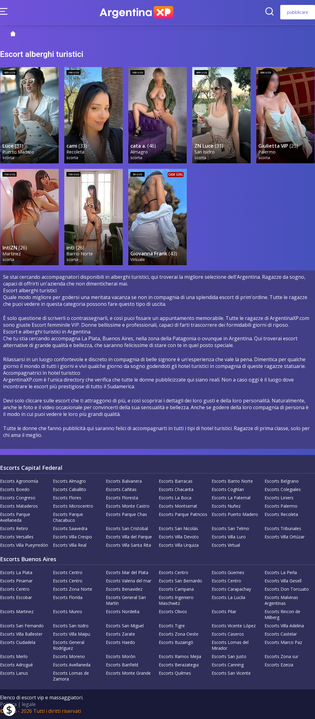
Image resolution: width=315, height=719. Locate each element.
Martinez (11, 254)
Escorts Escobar (16, 597)
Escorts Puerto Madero (235, 514)
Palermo (267, 152)
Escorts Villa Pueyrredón (24, 545)
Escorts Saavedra (70, 528)
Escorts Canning (228, 665)
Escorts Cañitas (121, 489)
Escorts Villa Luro (229, 537)
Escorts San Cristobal (127, 528)
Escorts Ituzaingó (176, 642)
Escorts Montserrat (178, 506)
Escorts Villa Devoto (179, 537)
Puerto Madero (18, 152)
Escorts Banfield (122, 665)
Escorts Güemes (228, 572)
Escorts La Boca (175, 498)
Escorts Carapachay (231, 589)
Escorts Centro (67, 572)
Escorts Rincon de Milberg (282, 614)
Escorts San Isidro (71, 626)
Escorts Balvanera (124, 481)
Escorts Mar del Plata (127, 572)
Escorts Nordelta (122, 611)
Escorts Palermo (281, 506)
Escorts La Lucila (228, 597)
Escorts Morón (120, 656)
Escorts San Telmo (230, 528)
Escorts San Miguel (125, 626)
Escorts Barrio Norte (232, 481)
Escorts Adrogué (16, 665)
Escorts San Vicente (231, 673)
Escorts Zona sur (281, 656)
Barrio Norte (79, 254)
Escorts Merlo (14, 656)
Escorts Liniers (279, 498)
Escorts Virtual (226, 545)
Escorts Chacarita (176, 489)
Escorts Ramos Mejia (180, 656)
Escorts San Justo (229, 656)
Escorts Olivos (173, 611)
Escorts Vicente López (234, 626)
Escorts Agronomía (19, 481)
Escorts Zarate (120, 634)
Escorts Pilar (224, 611)
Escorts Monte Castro (128, 506)
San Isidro (204, 152)
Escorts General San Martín (126, 600)
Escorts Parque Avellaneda (15, 517)
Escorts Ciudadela (17, 642)
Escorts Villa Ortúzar (285, 537)
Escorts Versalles (17, 537)
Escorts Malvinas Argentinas (281, 600)
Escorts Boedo (15, 489)
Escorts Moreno (69, 656)
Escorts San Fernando (22, 626)
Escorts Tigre (172, 626)
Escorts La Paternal (231, 498)
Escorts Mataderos (19, 506)
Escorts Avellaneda (71, 665)
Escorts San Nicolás (178, 528)
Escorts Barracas (176, 481)
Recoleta (75, 152)
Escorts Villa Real (69, 545)
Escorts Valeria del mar (128, 581)
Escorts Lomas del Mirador (230, 645)
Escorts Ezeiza (279, 665)
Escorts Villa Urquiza (179, 545)
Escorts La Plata (16, 572)
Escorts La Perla (281, 572)
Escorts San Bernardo (180, 581)
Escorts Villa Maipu (71, 634)
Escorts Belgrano (282, 481)
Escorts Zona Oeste (178, 634)
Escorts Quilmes (175, 673)
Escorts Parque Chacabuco (68, 517)
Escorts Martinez (17, 611)
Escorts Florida (67, 597)
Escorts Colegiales (283, 489)
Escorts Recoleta (281, 514)
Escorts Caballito (69, 489)
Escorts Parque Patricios (183, 514)
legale (29, 704)
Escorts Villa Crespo (72, 537)
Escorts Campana (176, 589)
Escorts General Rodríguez (68, 645)
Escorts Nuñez (226, 506)
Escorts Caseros (228, 634)
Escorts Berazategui (179, 665)
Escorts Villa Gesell (283, 581)
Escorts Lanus (14, 673)
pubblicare (297, 12)
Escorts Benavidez (124, 589)
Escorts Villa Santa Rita (128, 545)
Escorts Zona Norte (72, 589)
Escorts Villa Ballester (21, 634)
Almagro (139, 152)
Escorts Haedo (120, 642)
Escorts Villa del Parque (129, 537)
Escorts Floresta (122, 498)
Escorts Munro (67, 611)
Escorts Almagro (69, 481)
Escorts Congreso (17, 498)
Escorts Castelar (281, 634)
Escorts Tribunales (283, 528)
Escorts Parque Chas (126, 514)
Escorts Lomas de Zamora (71, 676)
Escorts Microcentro (73, 506)
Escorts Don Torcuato (287, 589)
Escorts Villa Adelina (284, 626)
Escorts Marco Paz (283, 642)
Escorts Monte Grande (128, 673)
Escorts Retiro (14, 528)
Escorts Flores (67, 498)
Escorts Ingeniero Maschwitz (176, 600)
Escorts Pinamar (16, 581)
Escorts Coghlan (228, 489)
